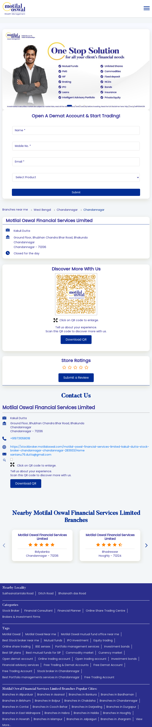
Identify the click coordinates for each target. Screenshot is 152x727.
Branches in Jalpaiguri (82, 700)
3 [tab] (80, 86)
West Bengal (42, 191)
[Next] (147, 526)
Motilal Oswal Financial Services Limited (42, 517)
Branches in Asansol (51, 675)
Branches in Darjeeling (87, 688)
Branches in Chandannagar (119, 681)
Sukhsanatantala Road (17, 574)
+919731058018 (20, 419)
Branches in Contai (15, 688)
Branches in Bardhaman (117, 675)
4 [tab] (84, 86)
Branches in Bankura (83, 675)
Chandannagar (67, 191)
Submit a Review (76, 358)
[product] (76, 158)
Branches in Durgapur (121, 688)
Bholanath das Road (72, 574)
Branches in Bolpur (47, 681)
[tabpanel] (76, 50)
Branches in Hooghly (117, 694)
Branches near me (15, 190)
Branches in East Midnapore (21, 694)
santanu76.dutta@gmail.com (30, 435)
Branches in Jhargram (116, 700)
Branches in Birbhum (16, 681)
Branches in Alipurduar (17, 675)
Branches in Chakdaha (80, 681)
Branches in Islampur (48, 700)
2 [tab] (75, 86)
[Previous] (4, 526)
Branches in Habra (57, 694)
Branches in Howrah (16, 700)
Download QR (76, 320)
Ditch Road (46, 574)
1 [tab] (69, 86)
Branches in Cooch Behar (50, 688)
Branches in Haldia (86, 694)
